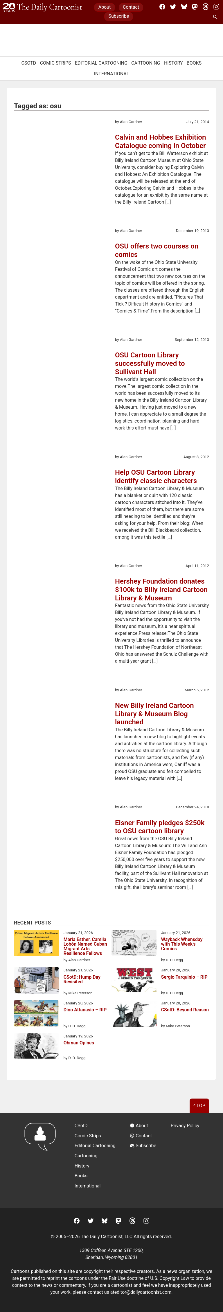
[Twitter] (173, 6)
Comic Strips (55, 63)
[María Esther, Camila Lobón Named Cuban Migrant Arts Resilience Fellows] (36, 944)
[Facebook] (162, 6)
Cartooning (145, 63)
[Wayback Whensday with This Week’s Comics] (134, 943)
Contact (131, 7)
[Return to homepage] (42, 1160)
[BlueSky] (184, 6)
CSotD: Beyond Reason (185, 1010)
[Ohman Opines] (36, 1047)
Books (194, 63)
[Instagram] (216, 6)
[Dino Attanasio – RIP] (36, 1014)
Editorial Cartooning (101, 63)
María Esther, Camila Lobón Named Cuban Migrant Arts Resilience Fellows (85, 946)
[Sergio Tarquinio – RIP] (134, 980)
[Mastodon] (194, 6)
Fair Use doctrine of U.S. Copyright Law (149, 1278)
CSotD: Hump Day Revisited (82, 979)
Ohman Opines (79, 1043)
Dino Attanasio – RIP (85, 1010)
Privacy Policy (185, 1125)
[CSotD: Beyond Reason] (134, 1014)
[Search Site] (216, 17)
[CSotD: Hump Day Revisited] (36, 981)
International (111, 73)
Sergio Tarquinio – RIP (184, 977)
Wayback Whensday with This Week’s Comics (182, 944)
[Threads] (205, 6)
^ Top (199, 1105)
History (173, 63)
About (104, 7)
